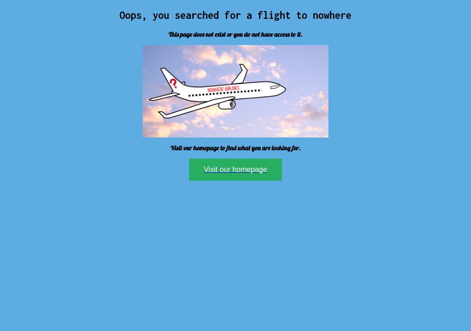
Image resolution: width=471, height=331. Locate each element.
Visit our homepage (235, 169)
